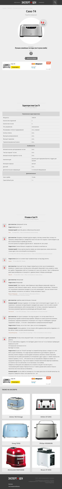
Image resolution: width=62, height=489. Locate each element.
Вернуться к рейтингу (31, 58)
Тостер (33, 67)
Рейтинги (17, 2)
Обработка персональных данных (46, 481)
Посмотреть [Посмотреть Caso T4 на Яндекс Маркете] (15, 67)
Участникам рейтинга (14, 486)
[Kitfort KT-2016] (46, 404)
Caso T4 (13, 64)
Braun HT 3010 (46, 470)
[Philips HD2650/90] (46, 430)
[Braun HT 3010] (46, 457)
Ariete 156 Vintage (16, 417)
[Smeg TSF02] (16, 430)
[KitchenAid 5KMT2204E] (16, 457)
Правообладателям (50, 482)
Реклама (10, 484)
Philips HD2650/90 (46, 443)
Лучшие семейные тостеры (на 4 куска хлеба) (31, 48)
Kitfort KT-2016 (46, 417)
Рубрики (41, 2)
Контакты (52, 478)
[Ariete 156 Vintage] (16, 404)
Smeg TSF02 (16, 443)
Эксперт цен (29, 2)
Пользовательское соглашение (42, 480)
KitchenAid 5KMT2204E (16, 470)
